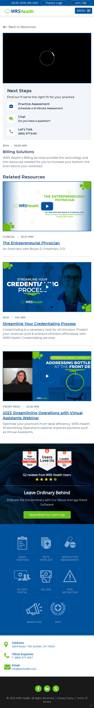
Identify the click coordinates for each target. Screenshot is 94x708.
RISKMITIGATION (70, 579)
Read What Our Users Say (47, 515)
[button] (83, 11)
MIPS (58, 610)
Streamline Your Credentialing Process (39, 323)
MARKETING (34, 610)
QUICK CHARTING (22, 547)
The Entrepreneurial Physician (31, 243)
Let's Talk (80, 3)
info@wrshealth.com (24, 669)
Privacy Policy (65, 698)
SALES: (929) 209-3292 (24, 3)
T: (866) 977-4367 (22, 657)
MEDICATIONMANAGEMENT (70, 547)
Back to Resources (19, 27)
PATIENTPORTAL (22, 579)
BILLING (46, 578)
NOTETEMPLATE (46, 547)
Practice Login (54, 3)
